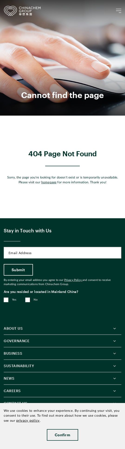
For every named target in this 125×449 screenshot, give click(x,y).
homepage (48, 182)
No (36, 299)
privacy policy (28, 420)
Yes (14, 299)
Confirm (62, 435)
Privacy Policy (73, 280)
